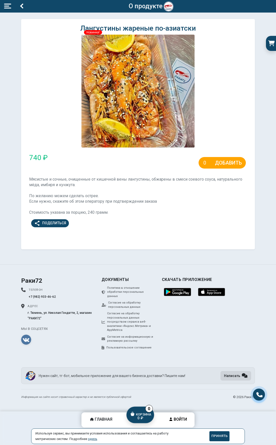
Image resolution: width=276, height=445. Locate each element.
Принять (219, 436)
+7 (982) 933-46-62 (42, 297)
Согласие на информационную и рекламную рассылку (127, 339)
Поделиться (50, 223)
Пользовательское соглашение (127, 347)
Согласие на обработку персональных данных (121, 305)
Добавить (228, 163)
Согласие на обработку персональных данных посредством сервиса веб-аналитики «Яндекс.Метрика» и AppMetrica (126, 322)
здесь (92, 439)
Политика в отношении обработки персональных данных (123, 292)
